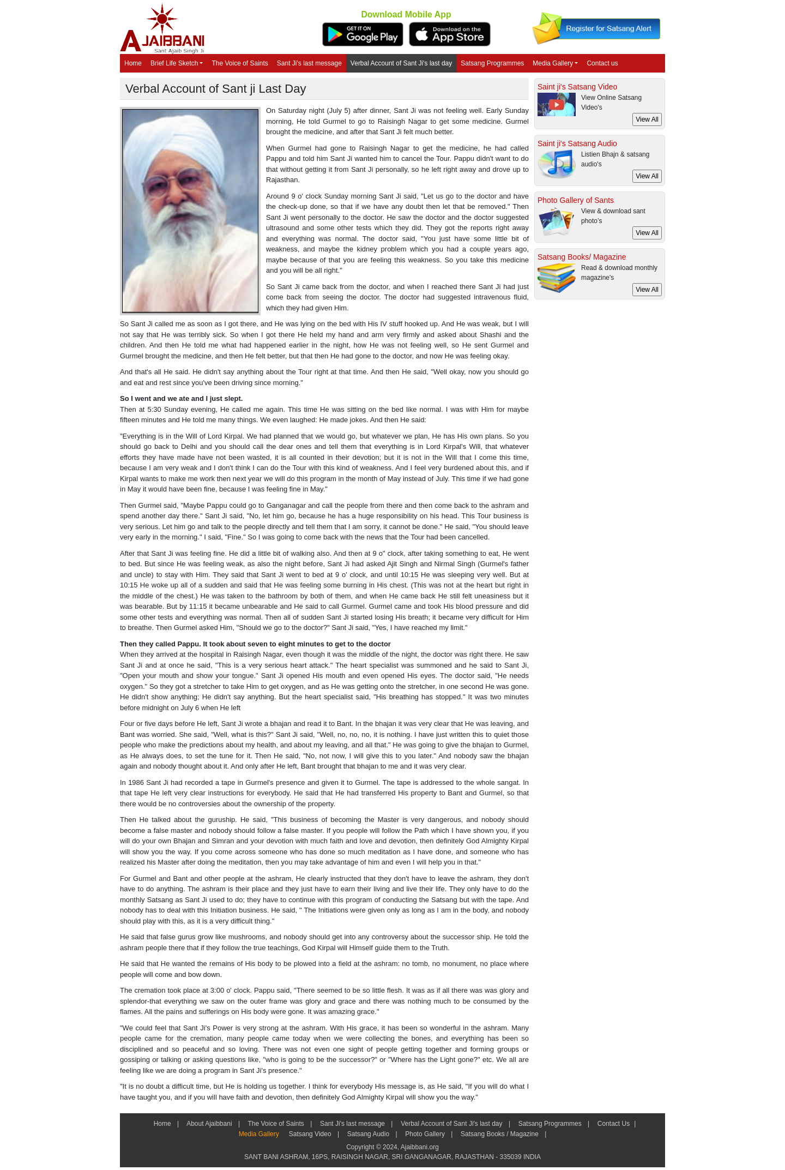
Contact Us (613, 1123)
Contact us (602, 63)
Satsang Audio (368, 1134)
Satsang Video (310, 1134)
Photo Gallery (424, 1134)
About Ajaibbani (209, 1123)
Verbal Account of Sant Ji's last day (401, 63)
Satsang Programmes (492, 63)
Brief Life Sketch (174, 63)
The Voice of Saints (240, 63)
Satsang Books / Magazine (499, 1134)
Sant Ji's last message (309, 63)
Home (133, 63)
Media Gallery (553, 63)
